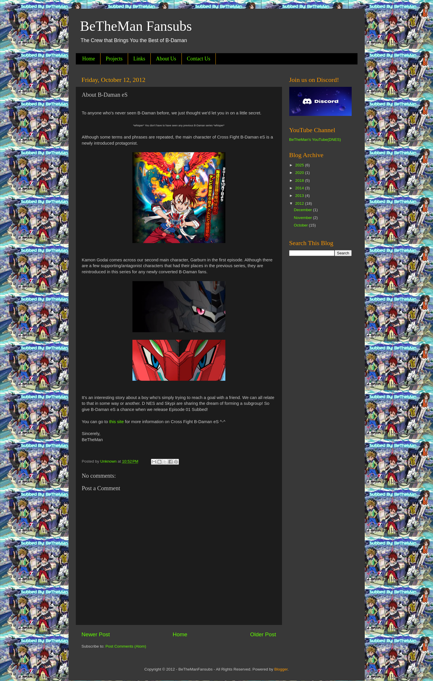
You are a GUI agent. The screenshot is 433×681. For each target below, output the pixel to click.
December (303, 210)
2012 (300, 203)
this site (116, 421)
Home (88, 59)
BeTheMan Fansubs (136, 26)
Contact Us (199, 59)
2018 (300, 180)
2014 (300, 188)
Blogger (281, 669)
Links (139, 59)
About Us (166, 59)
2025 (300, 165)
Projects (114, 59)
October (301, 225)
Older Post (263, 634)
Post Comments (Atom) (125, 646)
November (303, 217)
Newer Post (96, 634)
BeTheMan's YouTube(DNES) (315, 139)
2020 (300, 172)
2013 (300, 195)
